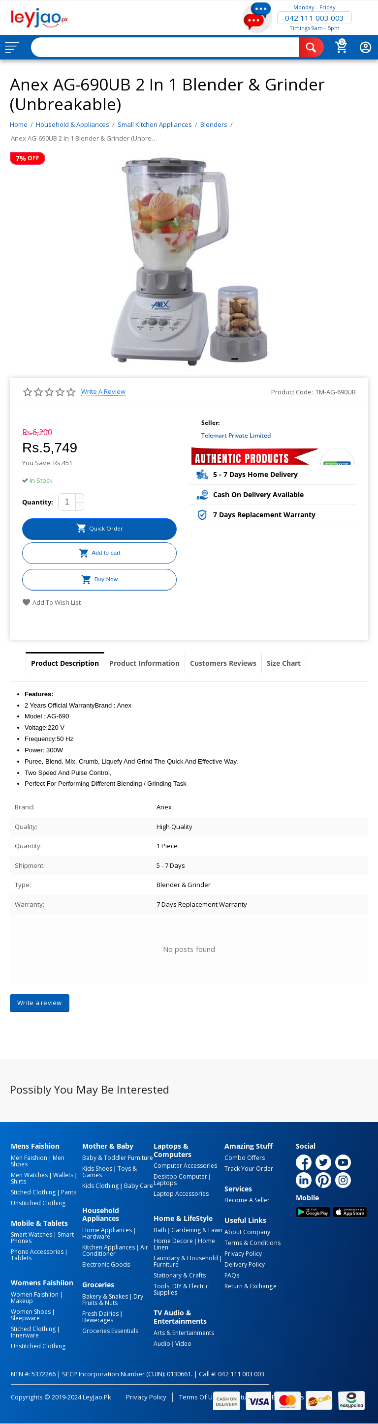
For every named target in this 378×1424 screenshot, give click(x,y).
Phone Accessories (37, 1251)
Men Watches (29, 1175)
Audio (162, 1343)
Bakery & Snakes (105, 1296)
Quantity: (37, 502)
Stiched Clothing (33, 1192)
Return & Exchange (250, 1286)
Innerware (25, 1335)
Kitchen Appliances (108, 1247)
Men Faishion (29, 1158)
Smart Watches (31, 1234)
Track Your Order (248, 1168)
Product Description (65, 663)
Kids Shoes (97, 1168)
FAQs (231, 1275)
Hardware (96, 1236)
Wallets (63, 1175)
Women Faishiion (35, 1294)
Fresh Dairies (100, 1313)
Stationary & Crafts (180, 1275)
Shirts (18, 1181)
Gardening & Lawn (196, 1230)
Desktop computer (180, 1176)
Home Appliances (107, 1230)
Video (183, 1343)
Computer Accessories (185, 1165)
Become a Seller (247, 1200)
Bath (160, 1230)
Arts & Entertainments (184, 1333)
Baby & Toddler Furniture (117, 1158)
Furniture (166, 1264)
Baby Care (138, 1186)
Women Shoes (31, 1311)
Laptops (165, 1183)
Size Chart (284, 663)
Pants (68, 1192)
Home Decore (173, 1241)
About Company (247, 1232)
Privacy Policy (243, 1253)
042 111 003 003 (314, 18)
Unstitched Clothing (38, 1203)
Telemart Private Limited (236, 435)
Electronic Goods (106, 1264)
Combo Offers (244, 1158)
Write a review (103, 391)
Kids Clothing (100, 1186)
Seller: (210, 422)
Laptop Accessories (181, 1193)
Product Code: (292, 391)
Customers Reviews (223, 663)
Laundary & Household (186, 1258)
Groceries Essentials (110, 1331)
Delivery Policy (244, 1264)
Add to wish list (51, 602)
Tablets (21, 1258)
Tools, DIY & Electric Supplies (181, 1289)
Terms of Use (199, 1397)
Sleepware (25, 1318)
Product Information (144, 663)
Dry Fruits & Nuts (112, 1299)
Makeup (22, 1301)
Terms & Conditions (252, 1243)
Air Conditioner (115, 1250)
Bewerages (97, 1320)
